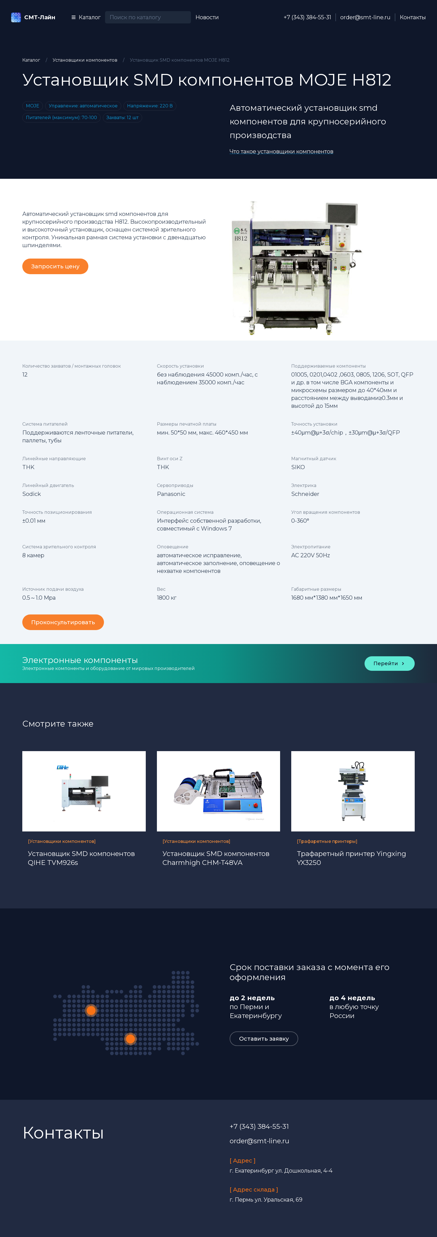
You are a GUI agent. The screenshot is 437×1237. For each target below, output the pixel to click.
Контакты (413, 17)
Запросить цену (55, 266)
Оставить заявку (264, 1038)
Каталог (31, 60)
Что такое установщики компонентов (281, 151)
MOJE (32, 105)
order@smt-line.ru (365, 17)
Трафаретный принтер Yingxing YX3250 (351, 858)
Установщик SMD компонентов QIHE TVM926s (81, 858)
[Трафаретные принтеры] (327, 841)
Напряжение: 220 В (150, 105)
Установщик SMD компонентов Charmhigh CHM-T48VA (216, 858)
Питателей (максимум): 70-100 (61, 117)
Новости (207, 17)
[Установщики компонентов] (62, 841)
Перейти (389, 663)
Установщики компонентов (85, 60)
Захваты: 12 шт (122, 117)
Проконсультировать (63, 622)
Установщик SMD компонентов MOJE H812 (180, 60)
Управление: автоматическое (83, 105)
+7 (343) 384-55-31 (307, 17)
